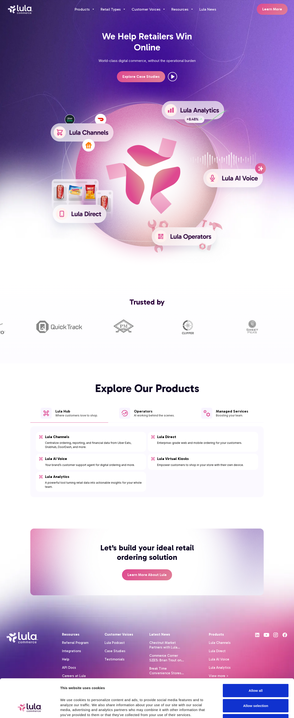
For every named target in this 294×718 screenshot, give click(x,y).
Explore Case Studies (141, 76)
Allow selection (255, 673)
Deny (256, 688)
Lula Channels (220, 643)
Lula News (207, 9)
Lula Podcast (115, 643)
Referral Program (75, 643)
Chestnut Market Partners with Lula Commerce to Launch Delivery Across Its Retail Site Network (166, 645)
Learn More (272, 9)
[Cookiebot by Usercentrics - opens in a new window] (30, 709)
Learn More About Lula (147, 575)
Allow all (256, 658)
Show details (247, 709)
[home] (20, 9)
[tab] (69, 415)
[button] (85, 9)
